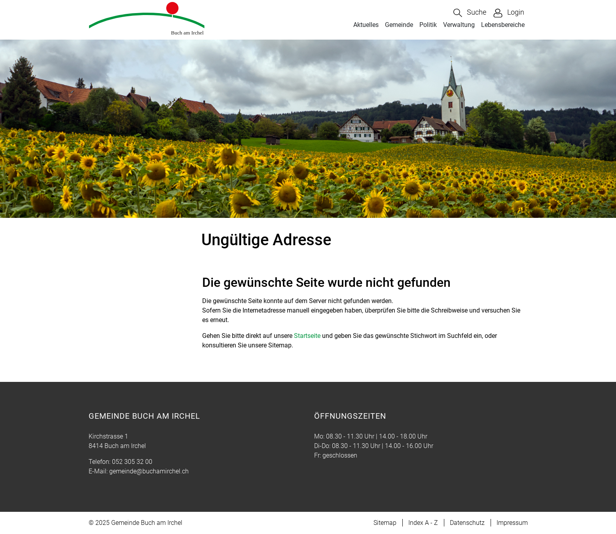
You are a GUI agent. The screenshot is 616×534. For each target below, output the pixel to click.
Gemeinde (399, 25)
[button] (470, 12)
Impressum (512, 522)
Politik (428, 25)
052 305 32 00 (132, 461)
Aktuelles (366, 25)
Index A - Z (423, 522)
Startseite (307, 335)
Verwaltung (459, 25)
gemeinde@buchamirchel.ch (149, 471)
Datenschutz (467, 522)
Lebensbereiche (503, 25)
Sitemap (384, 522)
